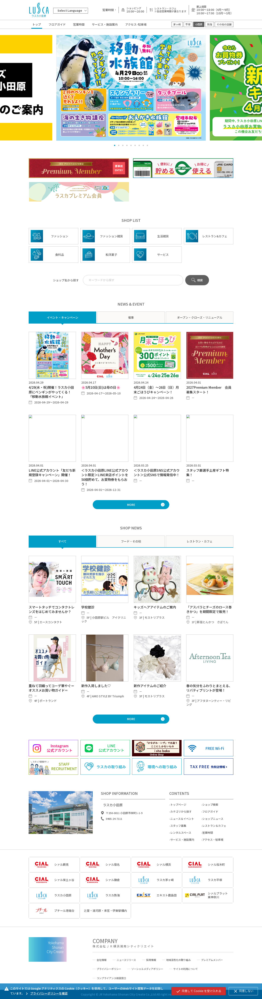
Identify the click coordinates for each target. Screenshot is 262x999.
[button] (114, 145)
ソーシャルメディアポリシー (147, 968)
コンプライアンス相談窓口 (111, 978)
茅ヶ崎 (177, 24)
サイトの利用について (185, 968)
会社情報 (101, 959)
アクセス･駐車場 (136, 24)
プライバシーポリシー (109, 968)
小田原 (198, 24)
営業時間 (79, 24)
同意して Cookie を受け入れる (198, 991)
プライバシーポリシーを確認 (46, 993)
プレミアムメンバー (212, 959)
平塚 (187, 24)
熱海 (209, 24)
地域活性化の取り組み (178, 959)
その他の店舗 (224, 24)
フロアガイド (57, 24)
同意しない (243, 991)
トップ (36, 24)
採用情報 (151, 959)
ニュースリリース (126, 959)
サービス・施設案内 (105, 24)
